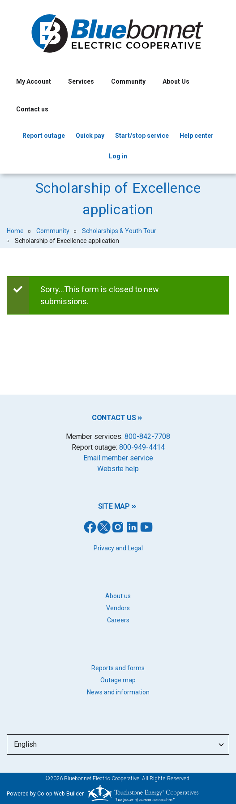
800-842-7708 (147, 436)
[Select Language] (118, 744)
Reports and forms (118, 668)
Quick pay (90, 135)
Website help (118, 468)
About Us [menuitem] (176, 81)
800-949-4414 (142, 447)
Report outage (43, 135)
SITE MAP (114, 506)
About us (118, 596)
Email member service (118, 458)
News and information (118, 692)
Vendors (118, 608)
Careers (118, 620)
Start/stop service (142, 135)
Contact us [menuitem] (32, 109)
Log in (118, 156)
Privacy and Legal (118, 548)
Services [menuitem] (81, 81)
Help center (197, 135)
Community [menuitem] (128, 81)
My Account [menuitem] (33, 81)
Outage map (118, 680)
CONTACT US (114, 417)
